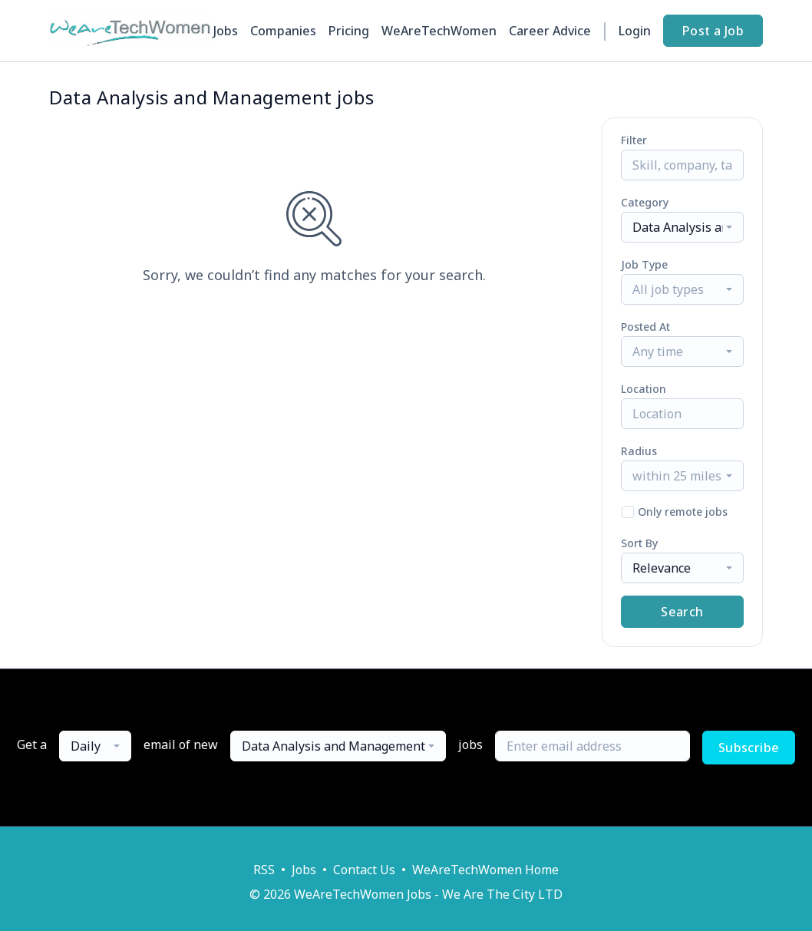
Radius (639, 451)
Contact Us (364, 869)
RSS (264, 869)
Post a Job (713, 30)
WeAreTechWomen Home (485, 869)
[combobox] (682, 227)
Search (682, 611)
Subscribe (749, 747)
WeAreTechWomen (439, 30)
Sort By (639, 543)
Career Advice (550, 30)
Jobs (225, 30)
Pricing (348, 30)
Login (635, 30)
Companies (283, 30)
